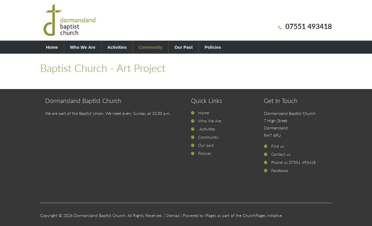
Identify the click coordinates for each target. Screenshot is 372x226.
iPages (210, 215)
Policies (213, 47)
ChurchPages (254, 215)
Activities (117, 47)
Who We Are (83, 47)
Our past (206, 145)
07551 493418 (308, 26)
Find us (277, 146)
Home (52, 47)
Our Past (183, 47)
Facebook (279, 170)
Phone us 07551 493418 (293, 162)
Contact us (281, 154)
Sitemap (173, 215)
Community (151, 47)
